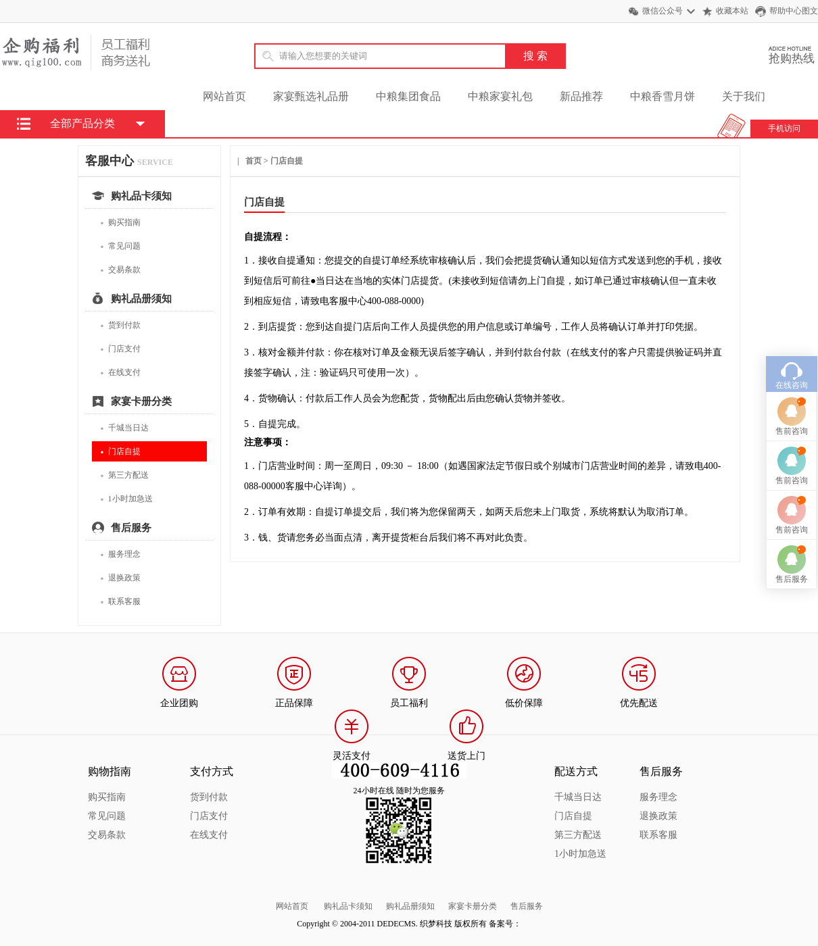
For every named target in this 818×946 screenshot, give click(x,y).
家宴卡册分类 (472, 906)
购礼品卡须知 (348, 906)
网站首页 (224, 96)
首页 (253, 161)
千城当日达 (124, 428)
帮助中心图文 (793, 11)
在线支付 (120, 372)
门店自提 (120, 451)
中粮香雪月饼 (662, 96)
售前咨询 (791, 388)
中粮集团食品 (408, 96)
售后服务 (526, 906)
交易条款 (120, 270)
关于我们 (743, 96)
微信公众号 (662, 11)
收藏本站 (732, 11)
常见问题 (120, 246)
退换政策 (120, 578)
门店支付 (120, 349)
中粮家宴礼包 (500, 96)
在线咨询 (791, 342)
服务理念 (120, 554)
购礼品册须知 (410, 906)
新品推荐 (581, 96)
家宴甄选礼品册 (311, 96)
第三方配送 (124, 475)
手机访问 (784, 128)
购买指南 (120, 222)
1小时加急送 (126, 499)
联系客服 (120, 601)
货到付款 (120, 325)
